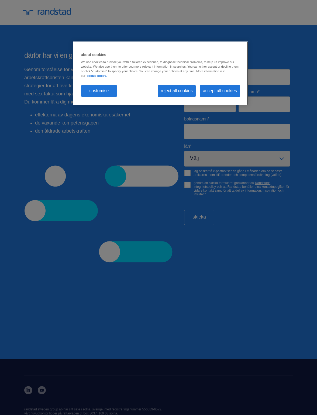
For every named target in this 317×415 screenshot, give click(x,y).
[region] (160, 73)
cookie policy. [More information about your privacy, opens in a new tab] (96, 75)
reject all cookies (176, 90)
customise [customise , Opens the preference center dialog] (99, 90)
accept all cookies (220, 90)
